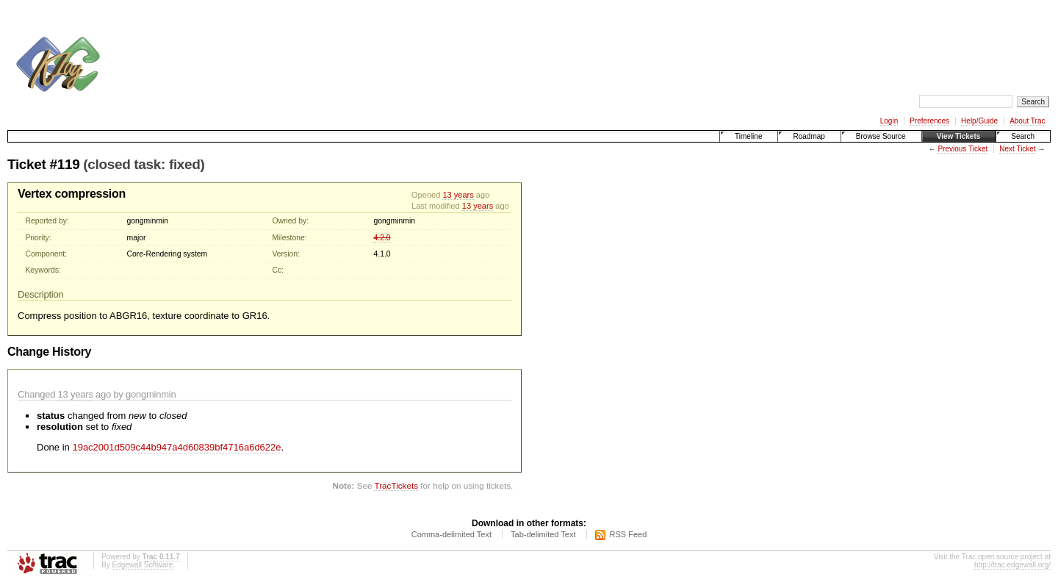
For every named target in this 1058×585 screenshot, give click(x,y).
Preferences (929, 121)
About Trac (1027, 121)
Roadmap (808, 136)
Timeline (748, 136)
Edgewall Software (142, 565)
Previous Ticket (962, 149)
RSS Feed (628, 534)
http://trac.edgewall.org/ (1012, 565)
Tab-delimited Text (543, 534)
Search (1022, 136)
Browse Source (881, 136)
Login (889, 121)
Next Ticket (1017, 149)
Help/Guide (979, 121)
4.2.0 (381, 238)
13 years (457, 194)
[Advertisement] (379, 43)
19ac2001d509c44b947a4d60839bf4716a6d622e (176, 447)
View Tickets (959, 136)
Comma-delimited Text (451, 534)
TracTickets (396, 485)
